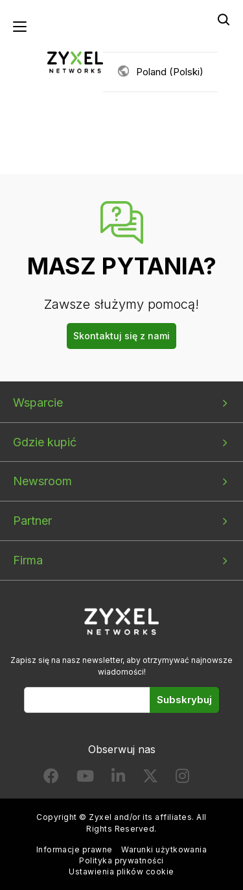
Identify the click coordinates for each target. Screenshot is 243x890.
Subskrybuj (184, 699)
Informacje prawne (74, 849)
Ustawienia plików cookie (121, 871)
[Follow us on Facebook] (51, 779)
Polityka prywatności (121, 860)
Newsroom (42, 481)
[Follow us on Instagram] (182, 779)
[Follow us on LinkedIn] (118, 779)
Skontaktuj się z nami (121, 335)
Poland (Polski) (169, 72)
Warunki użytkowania (164, 849)
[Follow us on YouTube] (85, 779)
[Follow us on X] (150, 779)
